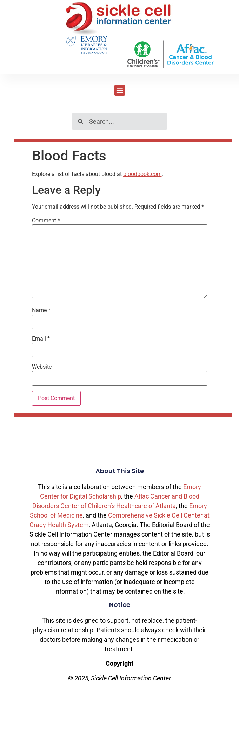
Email (41, 339)
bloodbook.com (142, 174)
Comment (46, 220)
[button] (119, 90)
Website (42, 367)
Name (41, 310)
